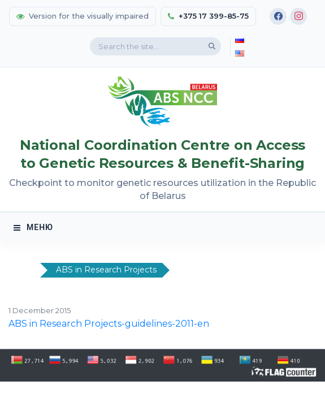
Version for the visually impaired (82, 15)
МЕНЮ (33, 227)
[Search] (212, 46)
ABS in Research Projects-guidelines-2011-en (108, 323)
